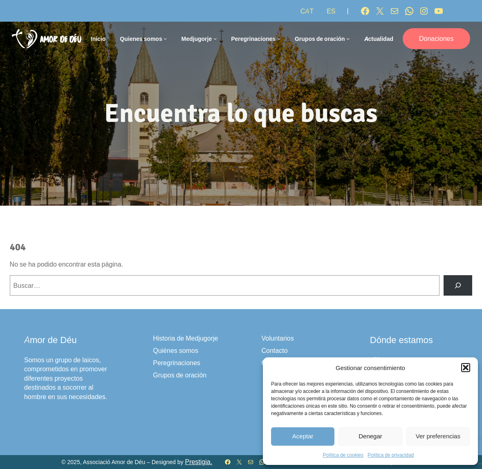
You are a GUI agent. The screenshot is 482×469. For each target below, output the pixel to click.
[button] (466, 368)
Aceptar (303, 436)
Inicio (98, 38)
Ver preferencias (438, 436)
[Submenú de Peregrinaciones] (278, 38)
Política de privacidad (391, 455)
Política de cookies (343, 455)
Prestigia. (198, 461)
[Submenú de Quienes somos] (165, 38)
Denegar (370, 436)
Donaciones (436, 38)
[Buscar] (458, 285)
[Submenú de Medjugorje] (215, 38)
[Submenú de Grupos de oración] (348, 38)
